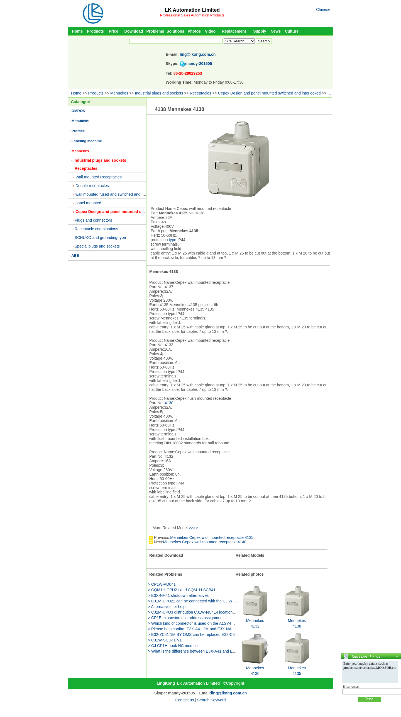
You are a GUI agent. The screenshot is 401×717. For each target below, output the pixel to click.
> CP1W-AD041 (162, 584)
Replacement (234, 31)
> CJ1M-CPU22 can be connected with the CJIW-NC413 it (198, 601)
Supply (259, 31)
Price (113, 31)
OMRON (78, 111)
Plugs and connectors (93, 220)
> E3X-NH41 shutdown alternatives (178, 595)
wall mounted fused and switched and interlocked (117, 194)
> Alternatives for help (166, 606)
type (172, 240)
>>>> (193, 527)
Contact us (184, 700)
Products (95, 31)
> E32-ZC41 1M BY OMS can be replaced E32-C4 (191, 634)
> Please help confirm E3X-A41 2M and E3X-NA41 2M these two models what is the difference (230, 629)
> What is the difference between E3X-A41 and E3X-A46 (197, 651)
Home (77, 31)
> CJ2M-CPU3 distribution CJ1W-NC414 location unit (194, 612)
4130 (169, 403)
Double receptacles (92, 185)
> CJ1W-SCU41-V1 (165, 640)
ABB (75, 255)
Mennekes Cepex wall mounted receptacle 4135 (211, 537)
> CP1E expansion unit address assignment (186, 618)
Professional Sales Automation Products (192, 15)
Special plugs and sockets (97, 246)
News (276, 31)
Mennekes (119, 93)
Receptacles (200, 93)
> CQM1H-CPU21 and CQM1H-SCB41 (182, 590)
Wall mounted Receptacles (98, 177)
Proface (78, 131)
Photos (194, 31)
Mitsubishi (80, 121)
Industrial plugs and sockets (159, 93)
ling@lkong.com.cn (198, 54)
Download (133, 31)
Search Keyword (211, 700)
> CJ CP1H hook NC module (173, 645)
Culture (292, 31)
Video (210, 31)
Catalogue (80, 102)
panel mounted (88, 203)
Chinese (323, 9)
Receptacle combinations (96, 229)
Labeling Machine (87, 141)
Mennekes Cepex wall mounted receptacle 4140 (204, 542)
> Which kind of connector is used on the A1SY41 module (197, 623)
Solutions (175, 31)
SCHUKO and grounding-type (100, 237)
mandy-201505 (198, 63)
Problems (155, 31)
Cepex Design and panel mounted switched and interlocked (269, 93)
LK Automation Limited (192, 10)
